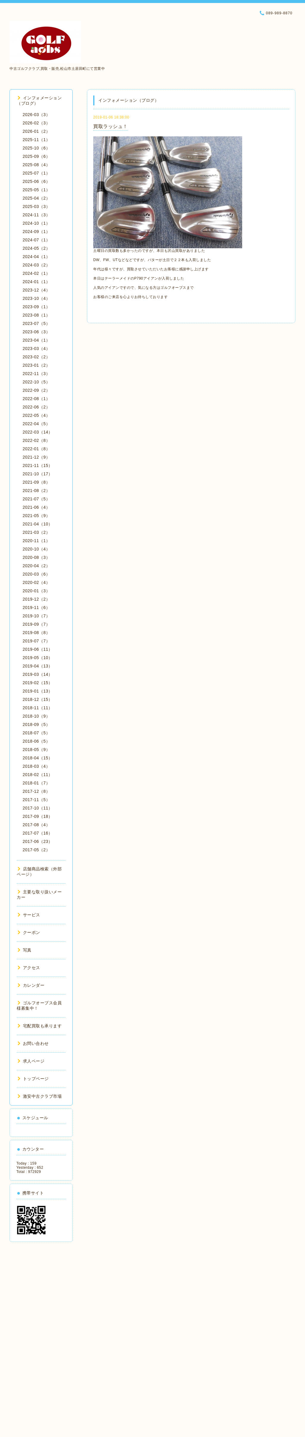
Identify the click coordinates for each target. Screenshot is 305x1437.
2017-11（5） (36, 799)
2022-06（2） (36, 407)
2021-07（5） (36, 499)
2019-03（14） (37, 674)
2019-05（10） (37, 657)
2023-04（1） (36, 340)
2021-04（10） (37, 524)
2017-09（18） (37, 816)
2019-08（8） (36, 632)
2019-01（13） (37, 691)
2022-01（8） (36, 448)
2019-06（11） (37, 649)
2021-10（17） (37, 473)
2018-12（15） (37, 699)
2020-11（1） (36, 540)
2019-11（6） (36, 607)
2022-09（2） (36, 390)
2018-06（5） (36, 741)
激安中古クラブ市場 (40, 1096)
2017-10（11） (37, 808)
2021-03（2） (36, 532)
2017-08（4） (36, 824)
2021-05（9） (36, 515)
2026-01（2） (36, 131)
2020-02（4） (36, 582)
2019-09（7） (36, 624)
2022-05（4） (36, 415)
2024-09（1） (36, 231)
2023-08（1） (36, 315)
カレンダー (31, 985)
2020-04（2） (36, 565)
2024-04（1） (36, 256)
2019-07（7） (36, 641)
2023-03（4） (36, 348)
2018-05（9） (36, 749)
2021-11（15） (37, 465)
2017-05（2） (36, 849)
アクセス (29, 967)
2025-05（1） (36, 189)
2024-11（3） (36, 214)
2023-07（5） (36, 323)
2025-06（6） (36, 181)
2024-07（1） (36, 240)
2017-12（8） (36, 791)
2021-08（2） (36, 490)
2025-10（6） (36, 148)
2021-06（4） (36, 507)
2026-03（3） (36, 114)
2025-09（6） (36, 156)
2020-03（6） (36, 574)
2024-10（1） (36, 223)
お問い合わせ (33, 1043)
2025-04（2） (36, 198)
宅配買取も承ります (40, 1025)
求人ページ (31, 1061)
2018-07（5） (36, 732)
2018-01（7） (36, 783)
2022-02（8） (36, 440)
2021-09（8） (36, 482)
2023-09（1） (36, 306)
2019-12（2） (36, 599)
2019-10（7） (36, 615)
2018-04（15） (37, 757)
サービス (29, 914)
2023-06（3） (36, 331)
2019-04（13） (37, 666)
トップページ (33, 1078)
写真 (25, 950)
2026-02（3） (36, 123)
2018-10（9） (36, 716)
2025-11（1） (36, 139)
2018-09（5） (36, 724)
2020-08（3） (36, 557)
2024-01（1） (36, 281)
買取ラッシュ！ (110, 126)
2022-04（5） (36, 423)
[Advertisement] (41, 1337)
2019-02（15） (37, 682)
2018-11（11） (37, 707)
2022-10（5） (36, 382)
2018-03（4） (36, 766)
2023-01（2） (36, 365)
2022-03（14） (37, 432)
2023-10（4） (36, 298)
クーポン (29, 932)
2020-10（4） (36, 549)
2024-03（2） (36, 265)
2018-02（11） (37, 774)
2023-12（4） (36, 290)
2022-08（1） (36, 398)
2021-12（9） (36, 457)
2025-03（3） (36, 206)
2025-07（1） (36, 173)
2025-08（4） (36, 164)
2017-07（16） (37, 833)
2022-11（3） (36, 373)
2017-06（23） (37, 841)
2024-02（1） (36, 273)
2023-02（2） (36, 356)
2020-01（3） (36, 590)
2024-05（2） (36, 248)
